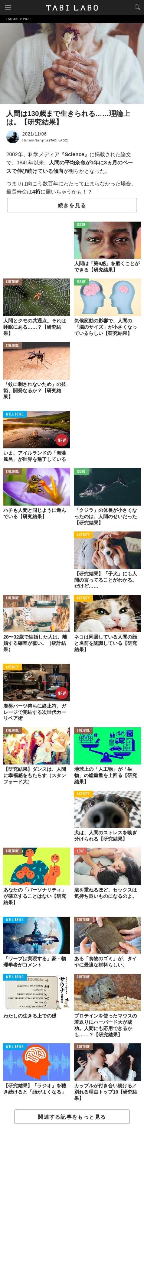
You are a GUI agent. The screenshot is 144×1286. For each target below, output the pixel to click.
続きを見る (72, 205)
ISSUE (81, 225)
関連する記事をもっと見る (72, 1117)
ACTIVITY (83, 535)
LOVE (80, 851)
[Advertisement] (72, 1205)
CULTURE (12, 282)
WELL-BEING (15, 415)
